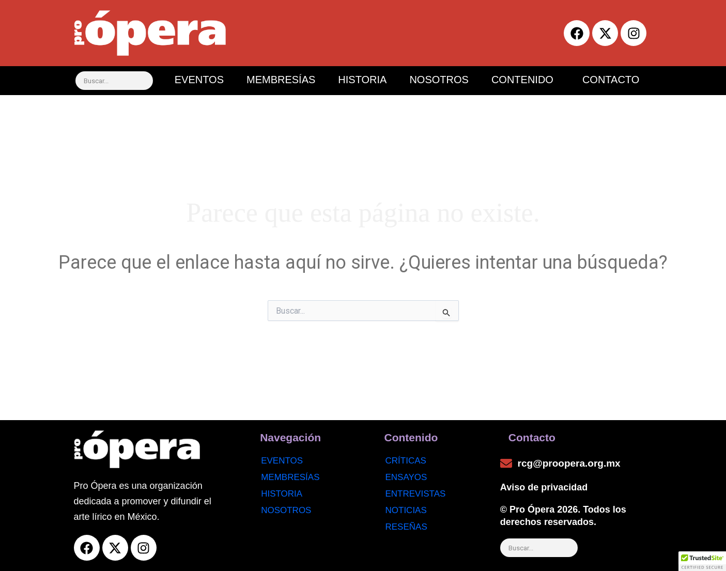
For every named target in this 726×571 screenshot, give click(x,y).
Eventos (282, 461)
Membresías (290, 477)
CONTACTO (610, 79)
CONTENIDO (522, 79)
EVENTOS (199, 79)
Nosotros (286, 510)
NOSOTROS (438, 79)
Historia (281, 494)
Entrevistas (415, 494)
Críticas (405, 461)
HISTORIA (362, 79)
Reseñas (406, 527)
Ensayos (406, 477)
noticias (406, 510)
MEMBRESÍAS (280, 79)
